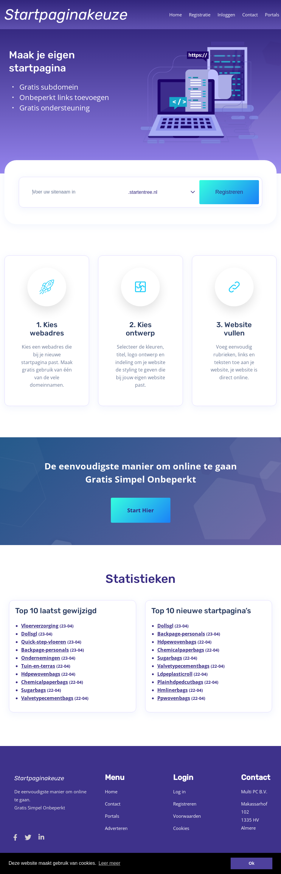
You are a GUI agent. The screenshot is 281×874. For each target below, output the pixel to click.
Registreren (184, 804)
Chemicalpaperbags (44, 682)
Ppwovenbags (173, 698)
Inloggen (226, 15)
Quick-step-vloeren (43, 642)
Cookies (181, 828)
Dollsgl (29, 633)
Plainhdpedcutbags (180, 682)
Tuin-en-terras (38, 666)
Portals (112, 816)
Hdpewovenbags (40, 674)
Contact (250, 15)
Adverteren (116, 828)
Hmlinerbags (172, 690)
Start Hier (140, 510)
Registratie (199, 15)
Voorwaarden (187, 816)
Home (175, 15)
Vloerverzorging (39, 625)
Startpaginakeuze (66, 15)
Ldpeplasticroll (174, 674)
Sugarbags (33, 690)
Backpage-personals (45, 650)
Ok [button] (251, 863)
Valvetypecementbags (47, 698)
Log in (179, 792)
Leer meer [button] (109, 863)
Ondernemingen (40, 658)
